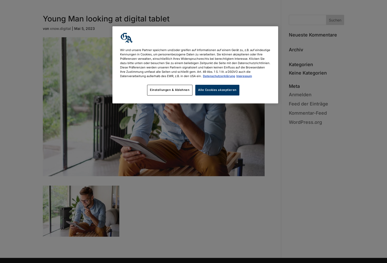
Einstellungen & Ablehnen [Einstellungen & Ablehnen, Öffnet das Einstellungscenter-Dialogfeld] (170, 90)
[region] (195, 64)
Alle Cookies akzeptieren (217, 90)
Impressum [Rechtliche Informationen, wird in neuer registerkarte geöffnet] (244, 76)
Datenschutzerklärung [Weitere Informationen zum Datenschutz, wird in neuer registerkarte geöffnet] (219, 76)
